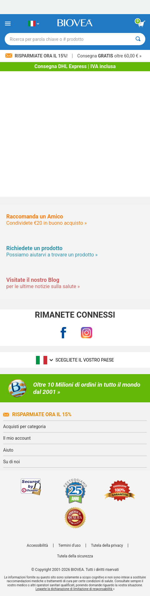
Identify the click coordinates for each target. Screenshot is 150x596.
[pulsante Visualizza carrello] (141, 24)
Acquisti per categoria (24, 426)
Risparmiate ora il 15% (37, 414)
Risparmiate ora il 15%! (36, 55)
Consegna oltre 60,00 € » (109, 55)
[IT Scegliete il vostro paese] (34, 23)
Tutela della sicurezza (75, 556)
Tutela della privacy (107, 545)
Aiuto (8, 450)
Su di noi (11, 461)
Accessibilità (37, 545)
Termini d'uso (69, 545)
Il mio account (17, 438)
